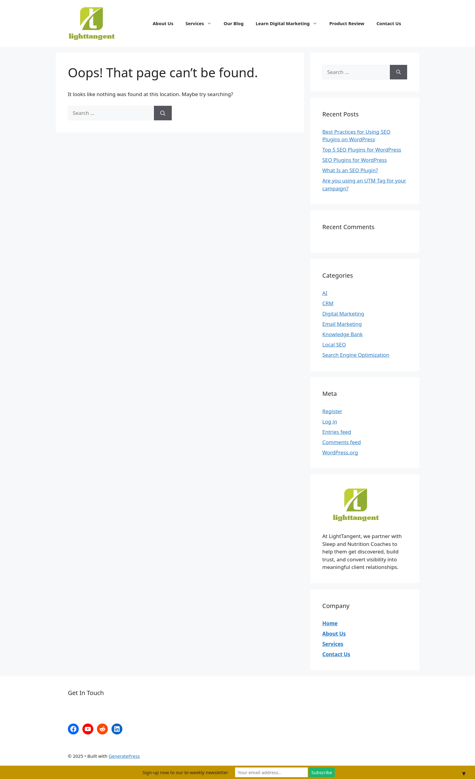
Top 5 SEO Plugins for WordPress (361, 149)
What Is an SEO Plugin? (350, 170)
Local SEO (334, 344)
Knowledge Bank (342, 334)
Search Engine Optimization (355, 354)
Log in (329, 421)
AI (324, 292)
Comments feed (341, 442)
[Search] (163, 113)
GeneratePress (124, 756)
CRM (328, 303)
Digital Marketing (343, 313)
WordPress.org (340, 452)
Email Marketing (342, 323)
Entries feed (336, 431)
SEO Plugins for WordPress (354, 159)
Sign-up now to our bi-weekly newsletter (185, 772)
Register (332, 411)
